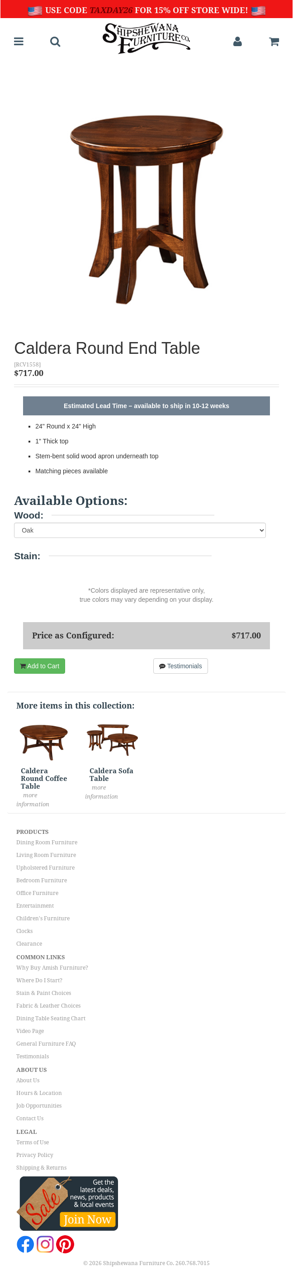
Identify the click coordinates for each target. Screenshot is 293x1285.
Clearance (29, 944)
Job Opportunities (38, 1106)
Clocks (24, 931)
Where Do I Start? (39, 980)
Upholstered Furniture (45, 868)
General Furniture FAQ (46, 1044)
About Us (27, 1080)
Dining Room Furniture (46, 842)
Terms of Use (32, 1142)
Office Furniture (37, 893)
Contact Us (29, 1118)
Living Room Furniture (46, 855)
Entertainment (35, 906)
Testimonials (180, 666)
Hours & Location (39, 1093)
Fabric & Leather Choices (48, 1006)
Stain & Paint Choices (43, 993)
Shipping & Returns (41, 1168)
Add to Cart (39, 666)
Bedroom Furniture (41, 880)
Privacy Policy (34, 1155)
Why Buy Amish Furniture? (52, 968)
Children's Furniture (43, 918)
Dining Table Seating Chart (50, 1018)
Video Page (30, 1031)
